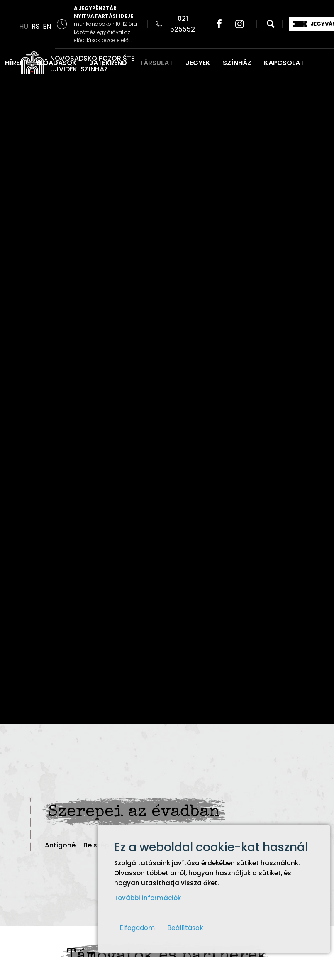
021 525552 (182, 24)
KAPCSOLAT (284, 63)
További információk (147, 898)
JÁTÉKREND (108, 63)
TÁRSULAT (156, 63)
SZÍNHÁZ (237, 63)
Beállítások (185, 928)
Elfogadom (137, 928)
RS (35, 26)
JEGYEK (197, 63)
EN (47, 26)
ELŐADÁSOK (57, 63)
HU (23, 26)
